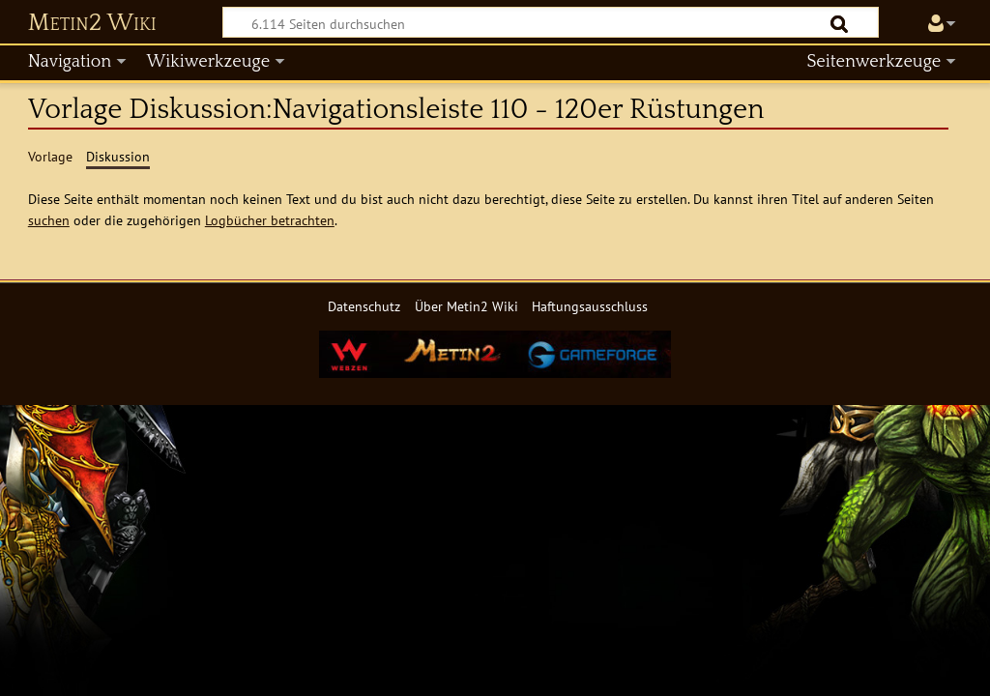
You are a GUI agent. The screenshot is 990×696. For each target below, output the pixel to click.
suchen (49, 220)
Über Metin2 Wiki (466, 306)
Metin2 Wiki (92, 23)
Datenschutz (364, 306)
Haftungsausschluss (590, 306)
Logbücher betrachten (270, 220)
